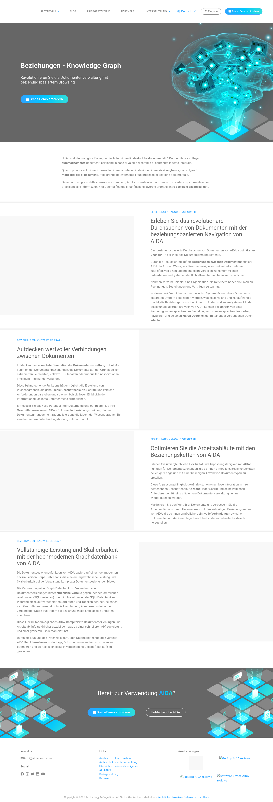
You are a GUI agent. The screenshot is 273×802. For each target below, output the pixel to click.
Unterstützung (157, 11)
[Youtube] (43, 774)
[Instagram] (27, 774)
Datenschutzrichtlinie (196, 797)
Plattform (49, 11)
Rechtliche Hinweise (170, 797)
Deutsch (186, 11)
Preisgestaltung (99, 11)
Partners (127, 11)
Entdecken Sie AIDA (165, 712)
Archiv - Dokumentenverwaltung (118, 762)
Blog (73, 11)
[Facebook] (22, 774)
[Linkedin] (37, 774)
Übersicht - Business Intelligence (118, 766)
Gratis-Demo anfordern (44, 99)
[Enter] (211, 11)
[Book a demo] (243, 11)
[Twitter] (32, 774)
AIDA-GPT (105, 770)
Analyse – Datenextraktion (115, 758)
